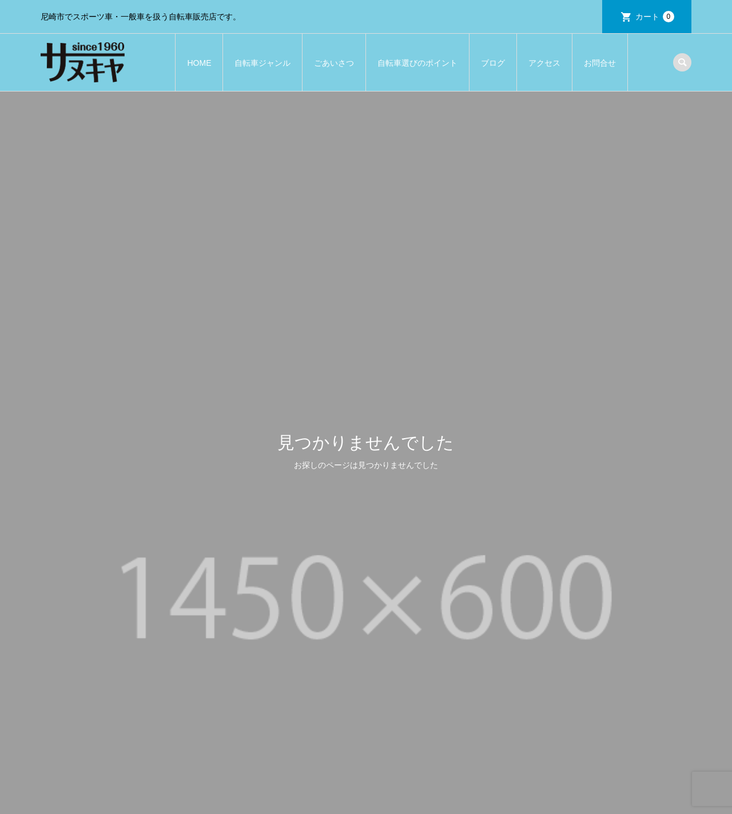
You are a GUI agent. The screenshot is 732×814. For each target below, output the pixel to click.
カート (654, 16)
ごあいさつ (334, 62)
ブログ (493, 62)
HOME (199, 62)
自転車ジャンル (262, 62)
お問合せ (600, 62)
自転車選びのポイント (417, 62)
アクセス (544, 62)
